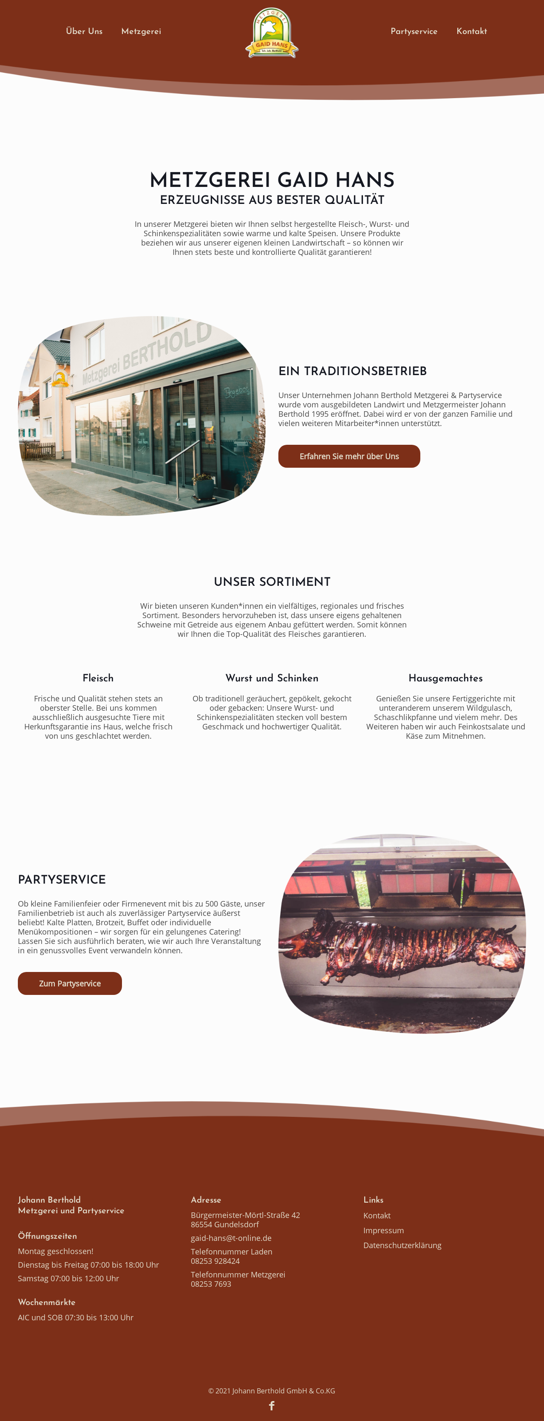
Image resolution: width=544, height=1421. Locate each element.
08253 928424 (215, 1261)
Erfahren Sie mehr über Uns (349, 456)
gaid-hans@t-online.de (231, 1238)
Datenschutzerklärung (402, 1245)
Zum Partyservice (70, 983)
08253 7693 (211, 1284)
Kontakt (377, 1215)
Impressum (383, 1230)
